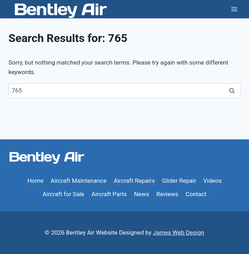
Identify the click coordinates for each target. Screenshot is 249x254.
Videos (213, 180)
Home (35, 180)
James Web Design (178, 232)
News (141, 194)
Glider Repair (179, 180)
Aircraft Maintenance (79, 180)
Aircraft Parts (109, 194)
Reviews (167, 194)
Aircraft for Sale (63, 194)
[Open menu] (234, 9)
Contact (196, 194)
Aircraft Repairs (134, 180)
